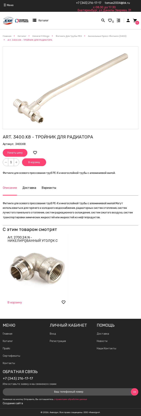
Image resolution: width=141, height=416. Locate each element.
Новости (102, 341)
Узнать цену (15, 152)
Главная (7, 333)
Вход (53, 333)
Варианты (49, 187)
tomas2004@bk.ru (117, 3)
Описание (10, 187)
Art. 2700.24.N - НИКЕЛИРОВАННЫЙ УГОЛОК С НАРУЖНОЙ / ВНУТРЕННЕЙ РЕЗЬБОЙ (33, 242)
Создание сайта (13, 403)
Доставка (29, 187)
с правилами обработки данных (70, 399)
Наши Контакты (106, 348)
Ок (134, 392)
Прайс (6, 348)
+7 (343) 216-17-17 (88, 3)
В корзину (34, 162)
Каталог (8, 341)
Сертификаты (11, 355)
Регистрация (58, 341)
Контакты (9, 363)
